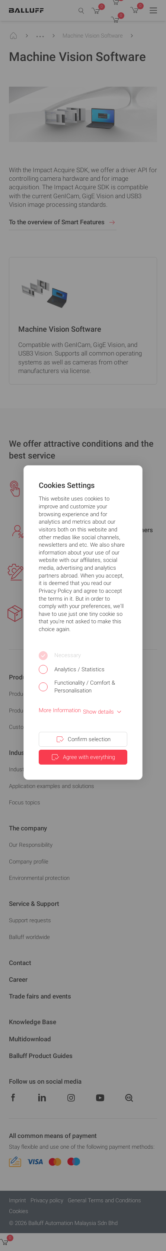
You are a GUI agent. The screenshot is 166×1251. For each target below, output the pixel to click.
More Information (60, 710)
